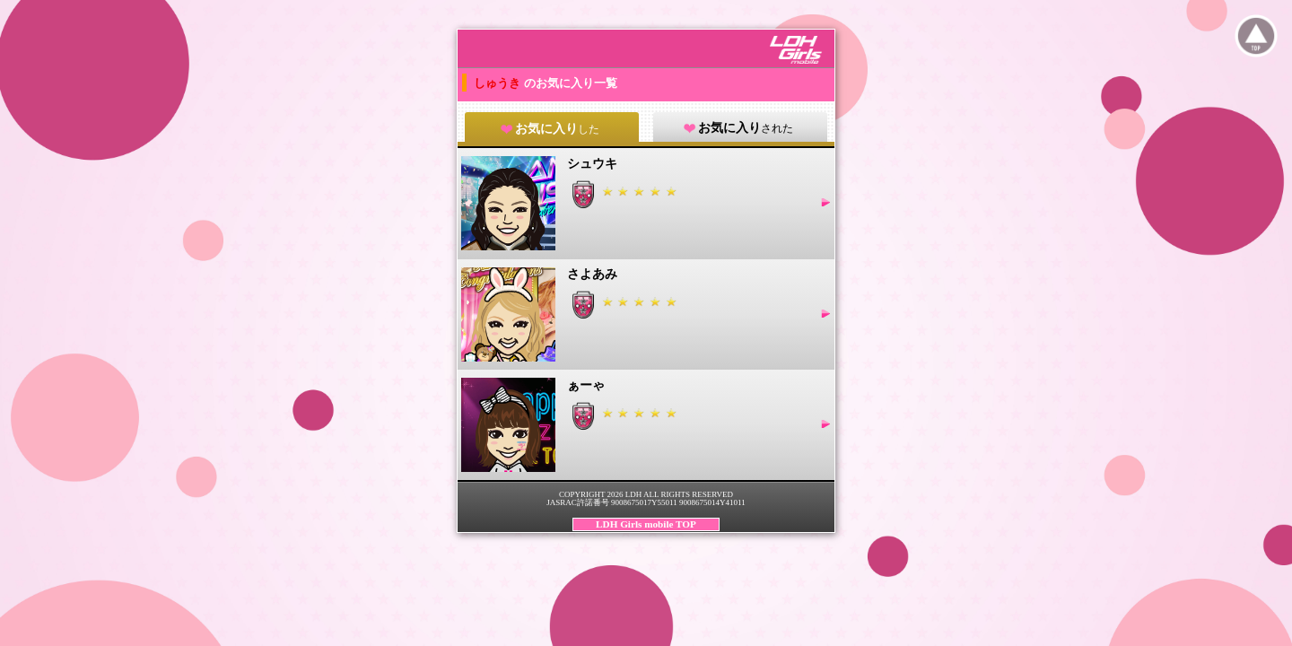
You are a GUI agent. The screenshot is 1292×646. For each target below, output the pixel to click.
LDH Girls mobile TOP (646, 524)
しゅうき (498, 83)
